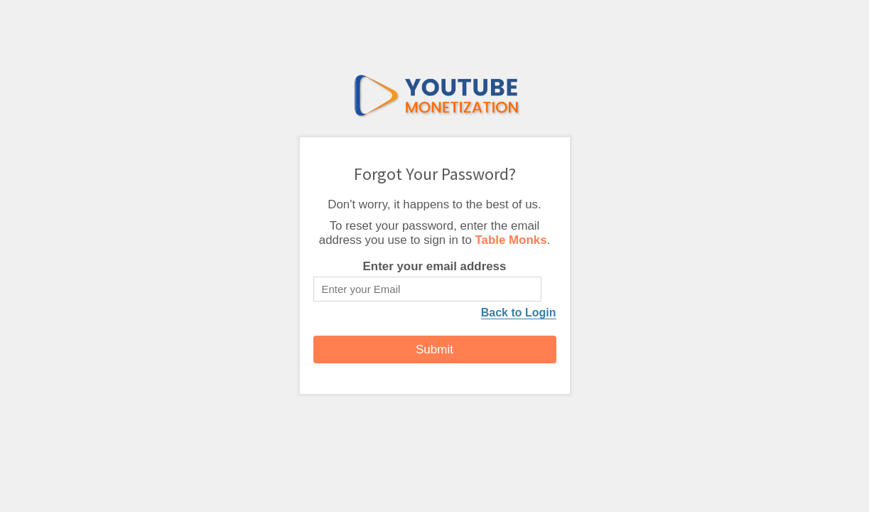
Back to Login (518, 312)
